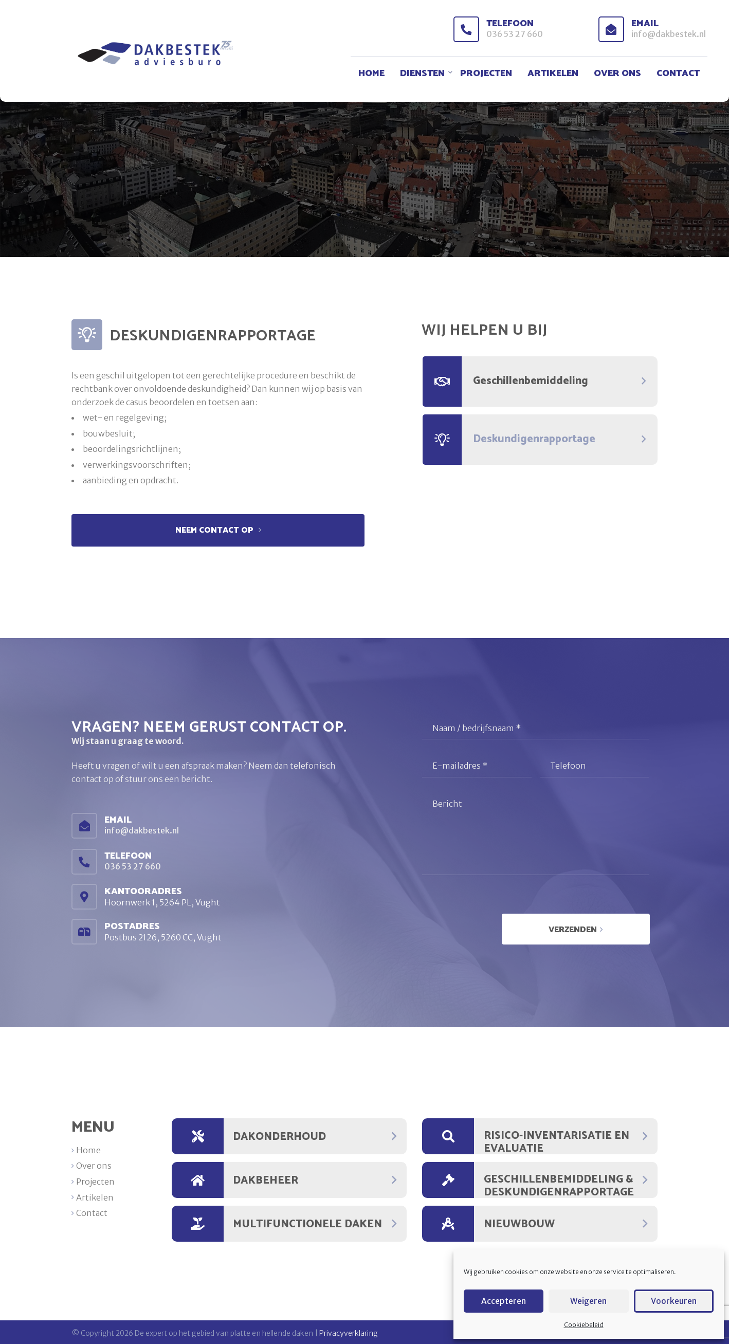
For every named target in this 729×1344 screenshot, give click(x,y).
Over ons (617, 73)
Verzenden (579, 928)
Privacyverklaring (348, 1331)
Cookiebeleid (584, 1325)
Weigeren (589, 1301)
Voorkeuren (673, 1301)
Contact (678, 73)
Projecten (486, 73)
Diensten (422, 73)
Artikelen (552, 73)
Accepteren (503, 1301)
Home (371, 73)
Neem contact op (215, 530)
